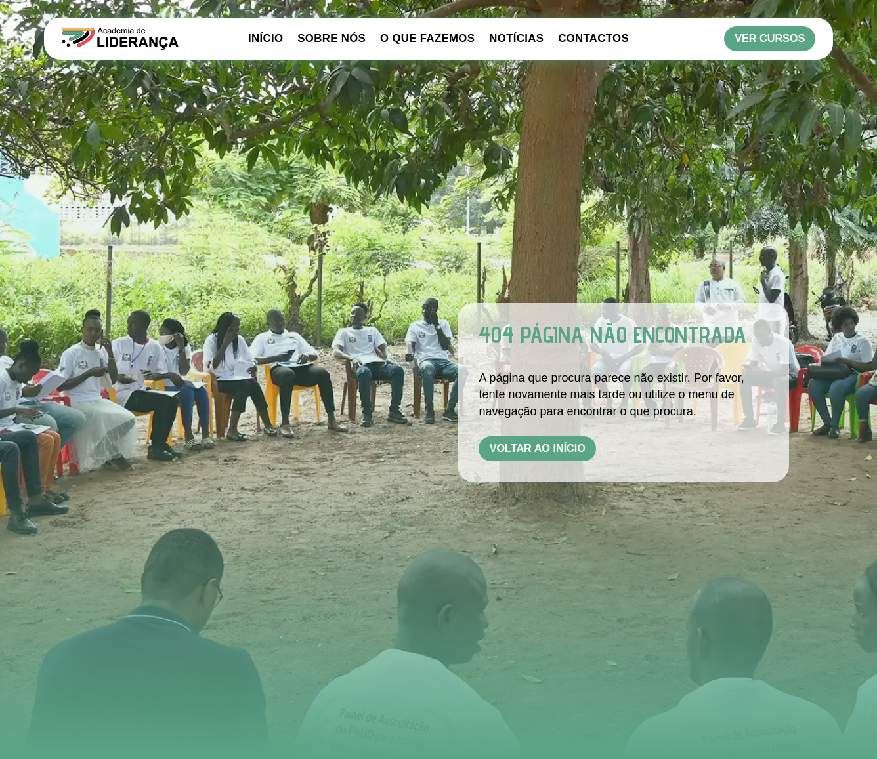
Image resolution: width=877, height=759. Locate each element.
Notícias (516, 39)
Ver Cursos (770, 38)
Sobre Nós (331, 39)
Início (265, 39)
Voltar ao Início (538, 448)
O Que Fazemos (427, 39)
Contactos (593, 39)
